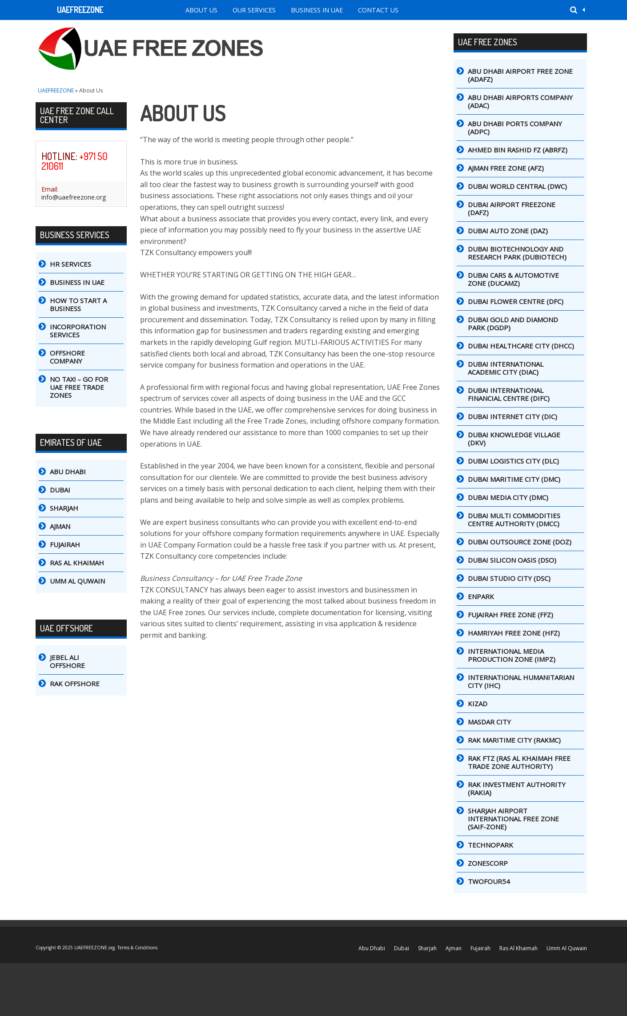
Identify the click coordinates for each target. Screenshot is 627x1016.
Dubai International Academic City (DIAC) (505, 368)
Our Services (254, 10)
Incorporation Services (78, 330)
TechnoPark (490, 844)
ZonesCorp (488, 863)
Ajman (60, 526)
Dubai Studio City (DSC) (509, 578)
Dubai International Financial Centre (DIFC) (509, 394)
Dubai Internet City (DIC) (512, 416)
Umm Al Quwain (77, 580)
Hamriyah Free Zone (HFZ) (514, 632)
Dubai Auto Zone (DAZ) (508, 230)
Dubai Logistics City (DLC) (513, 460)
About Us (201, 10)
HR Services (70, 264)
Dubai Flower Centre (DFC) (515, 301)
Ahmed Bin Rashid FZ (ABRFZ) (517, 149)
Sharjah (64, 508)
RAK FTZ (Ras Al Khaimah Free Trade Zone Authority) (519, 762)
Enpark (481, 596)
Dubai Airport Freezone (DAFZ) (511, 208)
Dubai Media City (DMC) (508, 497)
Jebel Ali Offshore (67, 661)
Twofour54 (489, 881)
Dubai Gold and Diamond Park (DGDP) (513, 323)
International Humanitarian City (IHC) (521, 681)
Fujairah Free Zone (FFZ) (510, 614)
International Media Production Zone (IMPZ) (511, 655)
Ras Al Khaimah (77, 562)
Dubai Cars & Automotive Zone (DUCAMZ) (513, 279)
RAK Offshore (75, 683)
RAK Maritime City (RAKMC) (514, 740)
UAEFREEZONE (80, 10)
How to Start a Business (78, 304)
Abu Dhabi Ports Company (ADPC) (515, 127)
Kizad (477, 703)
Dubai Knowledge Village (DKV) (514, 438)
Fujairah (65, 544)
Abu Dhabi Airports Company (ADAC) (520, 101)
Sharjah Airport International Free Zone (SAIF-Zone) (513, 818)
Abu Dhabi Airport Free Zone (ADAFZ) (520, 75)
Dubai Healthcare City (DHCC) (521, 345)
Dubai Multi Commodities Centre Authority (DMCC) (514, 519)
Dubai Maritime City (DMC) (514, 479)
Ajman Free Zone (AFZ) (506, 168)
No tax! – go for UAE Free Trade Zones (79, 387)
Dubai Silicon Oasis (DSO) (512, 560)
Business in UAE (317, 10)
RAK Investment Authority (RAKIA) (517, 788)
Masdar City (489, 721)
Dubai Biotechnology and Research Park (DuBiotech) (517, 252)
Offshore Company (67, 356)
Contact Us (378, 10)
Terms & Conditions (137, 947)
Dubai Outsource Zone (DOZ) (519, 541)
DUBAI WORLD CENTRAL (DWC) (517, 186)
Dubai (60, 489)
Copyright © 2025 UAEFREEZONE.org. (76, 947)
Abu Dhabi (68, 471)
